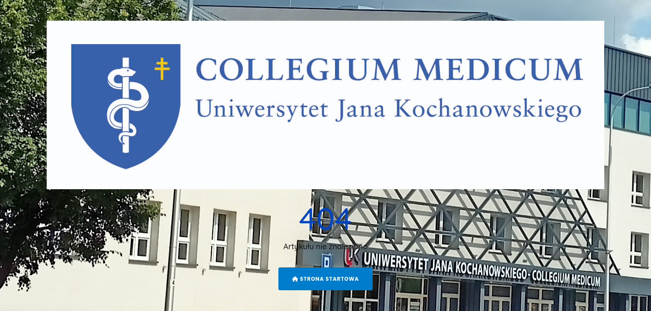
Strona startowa (325, 278)
